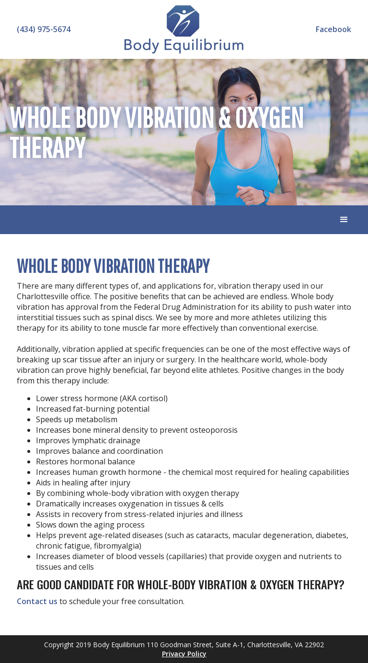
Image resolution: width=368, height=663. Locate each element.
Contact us (37, 601)
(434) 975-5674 (43, 29)
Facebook (333, 29)
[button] (344, 219)
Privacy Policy (184, 653)
